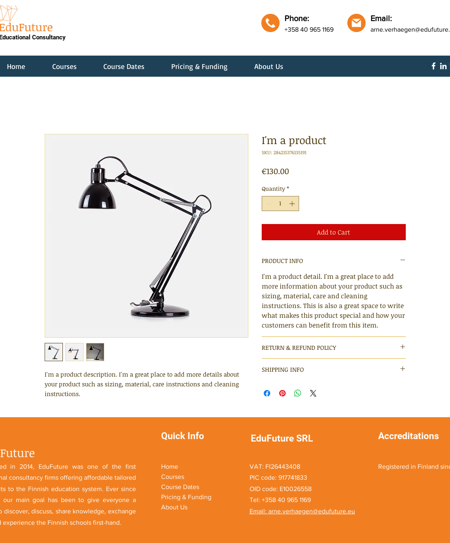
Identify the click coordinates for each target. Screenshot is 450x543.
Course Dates (180, 486)
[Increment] (293, 203)
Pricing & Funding (186, 496)
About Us (174, 507)
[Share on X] (313, 393)
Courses (172, 476)
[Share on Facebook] (267, 393)
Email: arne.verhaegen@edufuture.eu (302, 511)
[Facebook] (433, 66)
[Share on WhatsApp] (298, 393)
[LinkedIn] (443, 66)
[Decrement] (268, 203)
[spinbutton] (280, 203)
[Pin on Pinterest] (282, 393)
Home (169, 466)
